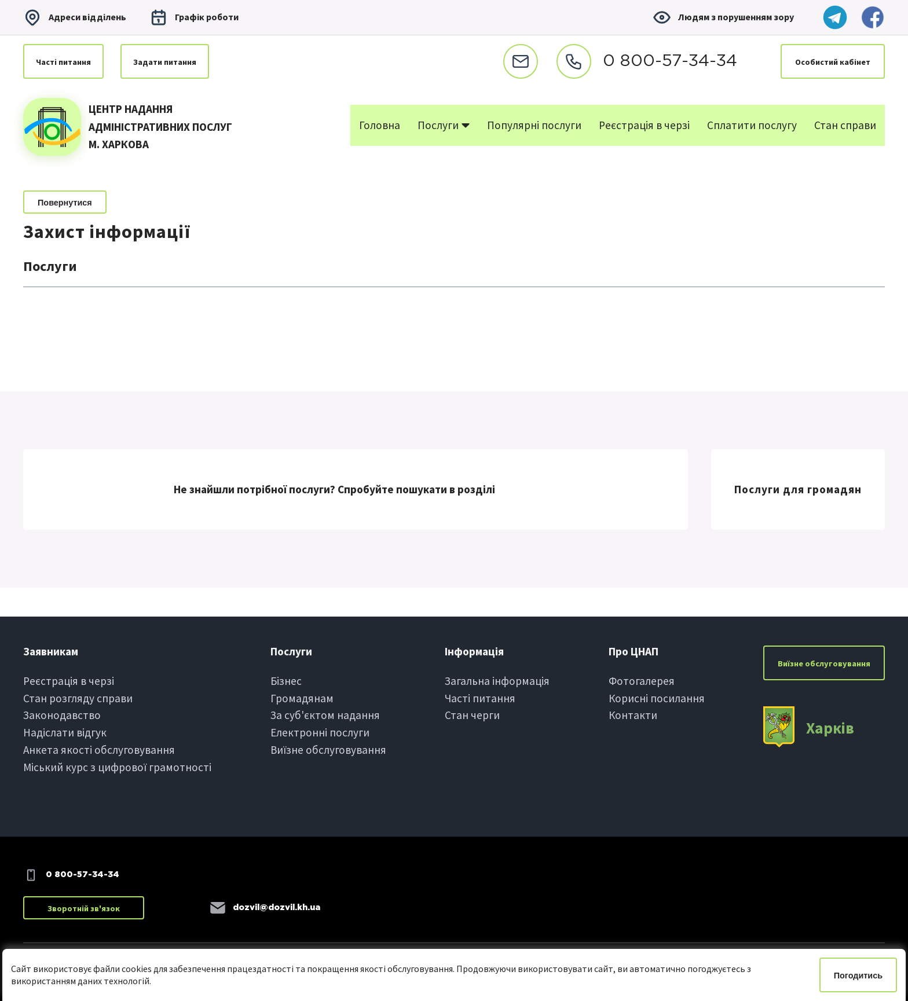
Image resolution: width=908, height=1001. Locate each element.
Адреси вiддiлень (74, 17)
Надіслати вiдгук (65, 732)
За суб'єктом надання (325, 715)
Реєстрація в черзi (68, 681)
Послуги (444, 125)
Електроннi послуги (319, 732)
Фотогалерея (642, 681)
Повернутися (65, 202)
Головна (379, 125)
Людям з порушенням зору (723, 17)
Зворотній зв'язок (83, 908)
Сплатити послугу (752, 125)
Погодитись (858, 975)
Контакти (633, 715)
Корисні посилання (657, 698)
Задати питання (164, 62)
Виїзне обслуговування (328, 750)
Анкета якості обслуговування (99, 750)
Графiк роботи (194, 17)
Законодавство (62, 715)
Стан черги (472, 715)
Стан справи (845, 125)
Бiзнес (286, 681)
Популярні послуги (534, 125)
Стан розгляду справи (78, 698)
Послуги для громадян (798, 489)
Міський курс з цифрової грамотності (117, 767)
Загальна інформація (497, 681)
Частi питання (63, 62)
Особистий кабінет (832, 62)
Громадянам (302, 698)
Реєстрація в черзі (644, 125)
